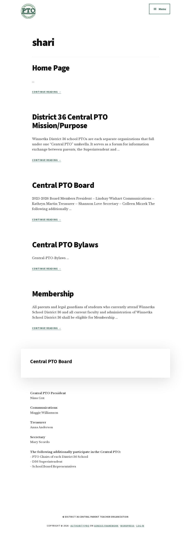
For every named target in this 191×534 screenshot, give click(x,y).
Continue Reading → (46, 92)
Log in (140, 525)
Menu (162, 9)
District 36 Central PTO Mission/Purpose (70, 121)
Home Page (51, 68)
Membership (53, 293)
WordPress (127, 525)
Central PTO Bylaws (65, 244)
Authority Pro (80, 525)
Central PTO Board (63, 185)
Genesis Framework (106, 525)
